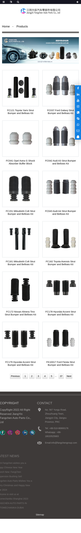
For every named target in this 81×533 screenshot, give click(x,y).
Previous (15, 376)
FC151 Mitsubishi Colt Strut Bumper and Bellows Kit (20, 212)
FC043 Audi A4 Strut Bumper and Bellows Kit (60, 212)
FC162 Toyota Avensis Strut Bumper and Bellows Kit (60, 263)
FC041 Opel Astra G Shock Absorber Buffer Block (20, 162)
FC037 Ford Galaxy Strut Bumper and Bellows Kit (60, 111)
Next (69, 376)
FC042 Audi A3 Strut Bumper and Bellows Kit (60, 162)
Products (22, 26)
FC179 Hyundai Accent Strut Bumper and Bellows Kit (20, 363)
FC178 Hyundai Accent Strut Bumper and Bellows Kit (60, 313)
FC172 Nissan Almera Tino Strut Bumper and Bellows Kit (20, 313)
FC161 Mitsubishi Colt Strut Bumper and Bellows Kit (20, 263)
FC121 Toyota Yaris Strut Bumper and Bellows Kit (20, 111)
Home (6, 26)
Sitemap (40, 514)
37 (61, 376)
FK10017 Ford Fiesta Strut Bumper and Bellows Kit (60, 363)
